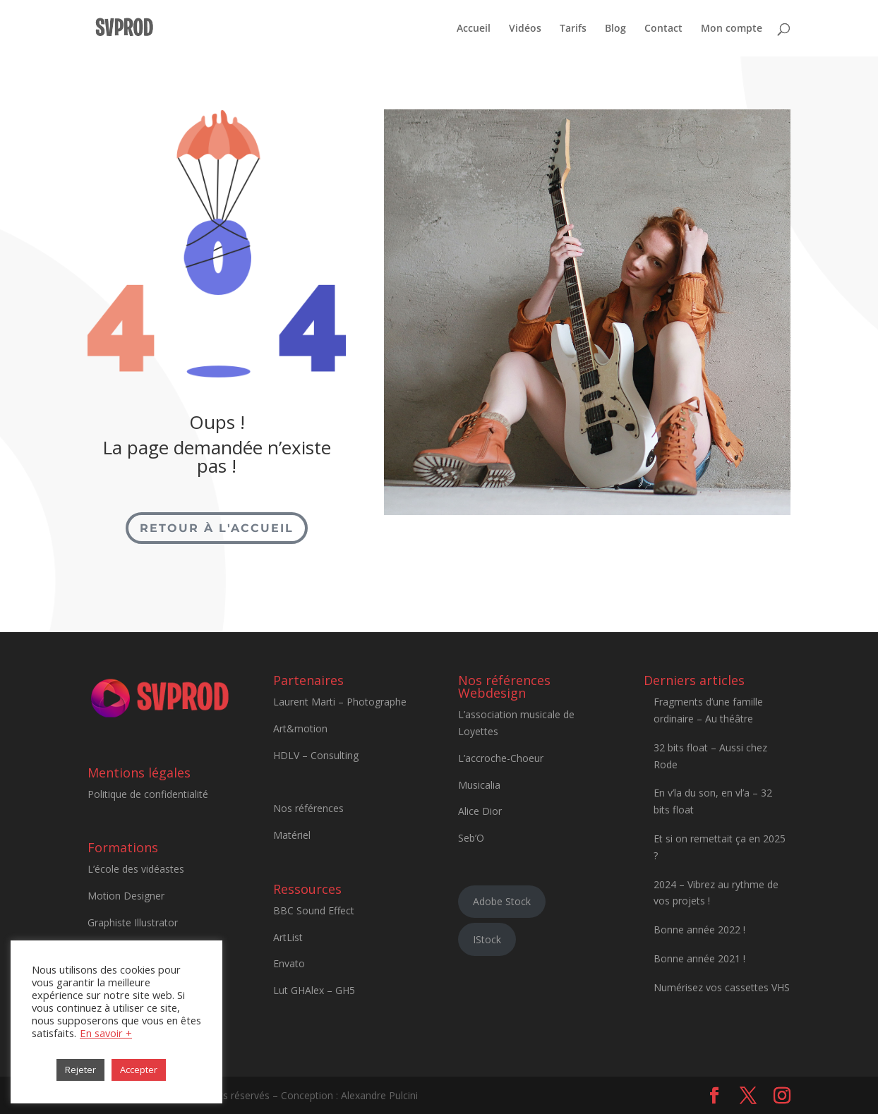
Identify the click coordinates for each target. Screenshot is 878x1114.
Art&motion (300, 728)
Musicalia (479, 785)
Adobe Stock (502, 901)
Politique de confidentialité (148, 794)
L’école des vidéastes (136, 869)
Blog (615, 29)
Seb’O (471, 837)
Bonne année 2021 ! (699, 958)
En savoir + (106, 1033)
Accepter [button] (138, 1069)
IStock (487, 939)
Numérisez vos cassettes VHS (722, 987)
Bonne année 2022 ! (699, 929)
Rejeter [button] (80, 1069)
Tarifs (573, 29)
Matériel (292, 835)
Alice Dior (480, 811)
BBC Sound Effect (313, 910)
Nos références (308, 808)
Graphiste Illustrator (133, 922)
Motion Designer (126, 895)
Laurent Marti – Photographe (340, 701)
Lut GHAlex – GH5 (314, 990)
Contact (663, 29)
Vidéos (525, 29)
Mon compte (731, 29)
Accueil (474, 29)
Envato (289, 963)
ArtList (288, 937)
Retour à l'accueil (217, 528)
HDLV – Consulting (316, 755)
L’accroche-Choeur (500, 758)
